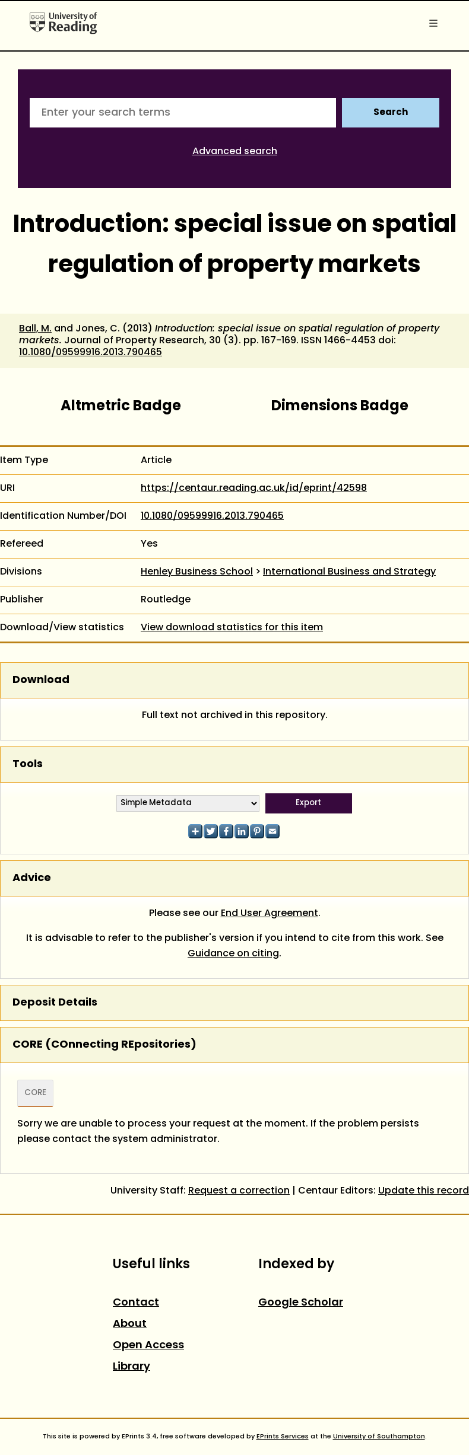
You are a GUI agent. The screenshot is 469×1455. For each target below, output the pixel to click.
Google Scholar (300, 1303)
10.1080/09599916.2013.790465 (90, 352)
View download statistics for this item (232, 628)
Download (40, 680)
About (130, 1324)
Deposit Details (54, 1003)
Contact (136, 1303)
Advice (31, 878)
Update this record (423, 1191)
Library (131, 1367)
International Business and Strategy (349, 572)
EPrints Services (282, 1436)
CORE (35, 1093)
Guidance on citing (233, 954)
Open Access (148, 1345)
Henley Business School (197, 572)
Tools (27, 764)
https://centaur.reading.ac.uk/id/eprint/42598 (254, 488)
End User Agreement (269, 913)
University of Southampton (379, 1436)
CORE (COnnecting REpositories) (104, 1045)
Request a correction (239, 1191)
